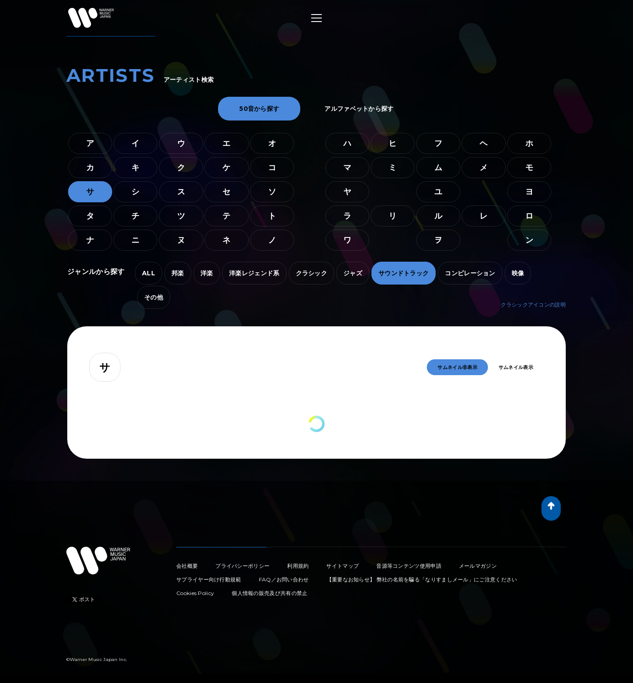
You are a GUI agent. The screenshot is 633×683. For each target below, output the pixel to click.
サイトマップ (342, 565)
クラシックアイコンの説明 (533, 304)
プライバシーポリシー (242, 565)
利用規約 (298, 565)
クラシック (311, 273)
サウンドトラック (403, 273)
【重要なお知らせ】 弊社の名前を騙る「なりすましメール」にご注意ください (422, 579)
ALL (148, 273)
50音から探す (259, 109)
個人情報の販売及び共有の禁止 (269, 593)
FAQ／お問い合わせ (284, 579)
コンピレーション (470, 273)
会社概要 (187, 565)
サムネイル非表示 (457, 367)
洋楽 (206, 273)
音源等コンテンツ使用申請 (408, 565)
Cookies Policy (195, 593)
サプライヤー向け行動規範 (208, 579)
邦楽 (177, 273)
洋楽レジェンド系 (254, 273)
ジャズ (352, 273)
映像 (518, 273)
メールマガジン (478, 565)
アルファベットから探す (358, 109)
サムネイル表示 (515, 367)
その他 (153, 297)
